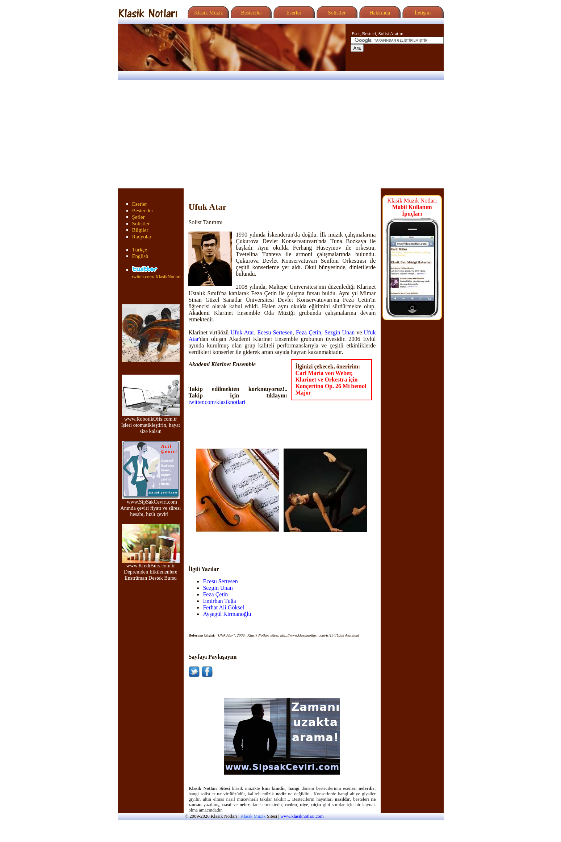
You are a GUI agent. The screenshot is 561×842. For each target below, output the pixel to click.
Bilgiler (140, 230)
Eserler (293, 13)
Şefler (138, 217)
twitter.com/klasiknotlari (216, 402)
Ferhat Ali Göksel (223, 607)
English (140, 256)
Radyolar (142, 236)
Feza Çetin (308, 332)
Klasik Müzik (207, 13)
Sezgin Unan (340, 332)
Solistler (336, 13)
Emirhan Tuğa (219, 601)
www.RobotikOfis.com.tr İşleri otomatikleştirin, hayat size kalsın (150, 422)
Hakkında (379, 13)
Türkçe (139, 250)
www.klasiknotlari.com (301, 816)
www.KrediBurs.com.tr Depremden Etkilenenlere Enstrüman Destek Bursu (151, 569)
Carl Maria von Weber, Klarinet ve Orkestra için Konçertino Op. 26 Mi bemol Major (330, 383)
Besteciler (250, 13)
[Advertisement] (280, 134)
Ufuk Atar (242, 332)
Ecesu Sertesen (275, 332)
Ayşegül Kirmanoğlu (227, 614)
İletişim (422, 13)
